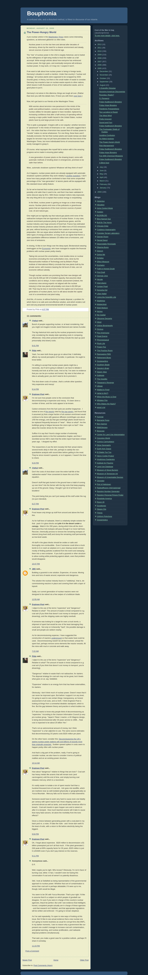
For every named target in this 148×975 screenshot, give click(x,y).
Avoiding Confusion (107, 135)
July (101, 167)
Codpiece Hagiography (106, 230)
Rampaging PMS (104, 354)
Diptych (100, 251)
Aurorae (100, 417)
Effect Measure (103, 262)
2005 (100, 68)
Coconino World (103, 438)
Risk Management (106, 146)
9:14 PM (35, 389)
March (102, 181)
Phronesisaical (103, 340)
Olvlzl (99, 322)
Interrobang (101, 283)
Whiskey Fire (102, 400)
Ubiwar (100, 386)
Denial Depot (102, 240)
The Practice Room (105, 351)
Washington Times (55, 37)
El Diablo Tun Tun (104, 452)
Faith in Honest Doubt (106, 269)
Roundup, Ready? (106, 95)
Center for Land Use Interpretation (111, 435)
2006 (100, 65)
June (102, 171)
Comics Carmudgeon (105, 442)
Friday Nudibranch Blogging (110, 102)
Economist (46, 249)
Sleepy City (101, 509)
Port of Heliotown (104, 484)
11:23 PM (36, 946)
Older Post (84, 960)
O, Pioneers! (104, 98)
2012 (100, 44)
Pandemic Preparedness (109, 109)
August (103, 85)
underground (56, 638)
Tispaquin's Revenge (105, 383)
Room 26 (100, 502)
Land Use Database (105, 467)
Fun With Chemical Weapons (111, 156)
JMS (34, 569)
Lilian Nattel (102, 294)
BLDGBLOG (102, 215)
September (104, 82)
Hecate (100, 279)
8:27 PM (35, 504)
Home (55, 960)
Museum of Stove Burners (107, 470)
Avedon (100, 212)
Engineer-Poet (38, 394)
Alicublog (100, 205)
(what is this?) (102, 393)
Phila (34, 351)
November (104, 75)
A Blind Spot (104, 163)
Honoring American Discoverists (112, 92)
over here (77, 96)
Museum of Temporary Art (107, 474)
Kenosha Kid (102, 290)
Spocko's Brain (103, 368)
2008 (100, 58)
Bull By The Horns (104, 223)
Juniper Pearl (102, 286)
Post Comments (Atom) (43, 965)
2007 (100, 62)
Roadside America (104, 499)
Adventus (101, 201)
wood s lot (101, 407)
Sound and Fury (105, 123)
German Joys (102, 276)
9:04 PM (35, 834)
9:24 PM (35, 463)
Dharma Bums (103, 247)
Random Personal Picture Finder (110, 495)
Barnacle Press (103, 420)
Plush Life (101, 344)
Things (99, 513)
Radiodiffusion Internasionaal (108, 488)
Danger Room (102, 237)
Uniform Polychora (104, 516)
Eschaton (101, 265)
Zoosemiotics (102, 520)
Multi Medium (102, 308)
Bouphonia (42, 13)
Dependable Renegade (106, 244)
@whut (35, 321)
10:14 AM (36, 763)
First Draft (101, 272)
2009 (100, 55)
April (102, 177)
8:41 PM (35, 346)
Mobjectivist (102, 304)
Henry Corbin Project (105, 456)
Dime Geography (104, 445)
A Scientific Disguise (107, 88)
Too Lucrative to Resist (108, 112)
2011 (100, 48)
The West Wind (105, 116)
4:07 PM (45, 309)
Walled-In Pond (103, 390)
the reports (49, 412)
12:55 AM (36, 599)
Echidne (100, 258)
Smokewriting (102, 361)
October (103, 78)
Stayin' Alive (102, 372)
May (102, 174)
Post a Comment (32, 951)
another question (73, 176)
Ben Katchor (102, 424)
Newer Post (27, 960)
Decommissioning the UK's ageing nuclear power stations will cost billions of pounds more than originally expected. (57, 742)
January (103, 188)
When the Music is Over (106, 397)
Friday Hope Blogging (108, 105)
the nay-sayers (67, 412)
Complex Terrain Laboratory (108, 233)
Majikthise (101, 301)
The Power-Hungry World (41, 32)
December (104, 71)
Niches (100, 311)
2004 (100, 192)
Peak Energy (102, 336)
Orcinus (100, 329)
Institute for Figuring (105, 463)
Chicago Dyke (102, 226)
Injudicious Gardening (106, 459)
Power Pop (101, 347)
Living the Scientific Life (106, 297)
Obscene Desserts (104, 319)
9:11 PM (35, 856)
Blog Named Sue (104, 219)
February (104, 184)
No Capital (101, 315)
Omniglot (100, 481)
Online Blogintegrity (105, 326)
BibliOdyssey (102, 428)
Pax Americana (103, 333)
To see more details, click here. (107, 36)
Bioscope (100, 431)
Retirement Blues (104, 358)
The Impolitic (102, 379)
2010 (100, 51)
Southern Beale (103, 365)
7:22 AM (35, 651)
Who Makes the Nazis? (106, 404)
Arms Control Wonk (105, 208)
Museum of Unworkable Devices (110, 477)
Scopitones (101, 506)
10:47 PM (36, 564)
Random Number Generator (108, 491)
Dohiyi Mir (101, 255)
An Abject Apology (106, 139)
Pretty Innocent (105, 119)
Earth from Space (104, 449)
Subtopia (100, 375)
